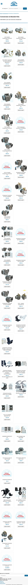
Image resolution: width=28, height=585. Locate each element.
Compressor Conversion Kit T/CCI (7, 544)
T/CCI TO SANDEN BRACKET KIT (7, 415)
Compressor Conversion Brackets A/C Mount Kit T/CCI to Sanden (21, 326)
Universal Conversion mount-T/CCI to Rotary (7, 394)
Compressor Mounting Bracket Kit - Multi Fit (21, 522)
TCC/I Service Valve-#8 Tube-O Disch (7, 458)
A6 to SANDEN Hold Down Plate (21, 437)
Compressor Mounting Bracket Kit (7, 522)
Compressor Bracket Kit (7, 479)
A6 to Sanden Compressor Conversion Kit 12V (7, 38)
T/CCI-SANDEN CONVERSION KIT (21, 60)
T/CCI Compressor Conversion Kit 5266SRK (21, 128)
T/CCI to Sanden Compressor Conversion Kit (7, 173)
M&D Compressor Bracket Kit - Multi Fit (7, 501)
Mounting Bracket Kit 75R (21, 393)
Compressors (5, 13)
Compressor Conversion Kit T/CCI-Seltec (21, 261)
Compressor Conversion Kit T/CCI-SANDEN (21, 173)
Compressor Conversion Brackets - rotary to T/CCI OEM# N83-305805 (7, 349)
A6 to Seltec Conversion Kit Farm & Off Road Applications (7, 61)
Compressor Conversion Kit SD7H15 (21, 196)
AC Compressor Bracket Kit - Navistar (21, 501)
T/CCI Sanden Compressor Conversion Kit (21, 105)
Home (1, 13)
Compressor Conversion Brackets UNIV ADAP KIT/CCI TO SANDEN (21, 371)
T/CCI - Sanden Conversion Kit (21, 304)
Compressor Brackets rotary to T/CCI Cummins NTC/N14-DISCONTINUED (7, 372)
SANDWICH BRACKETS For (7, 437)
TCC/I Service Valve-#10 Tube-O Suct (21, 458)
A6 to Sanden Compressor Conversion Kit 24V (21, 38)
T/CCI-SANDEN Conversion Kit (7, 217)
